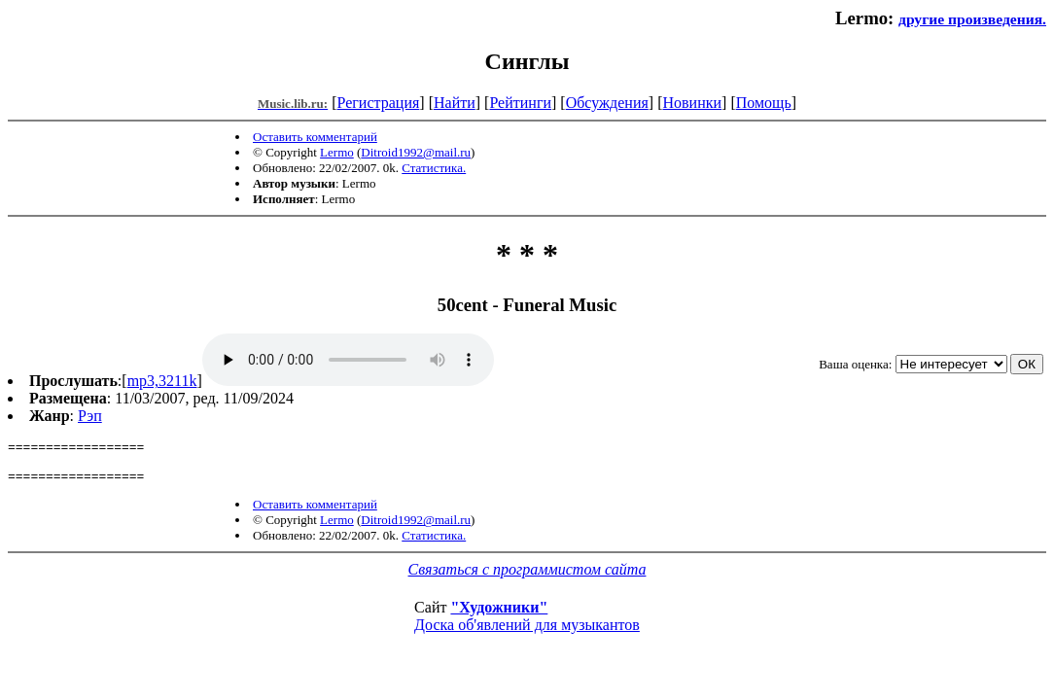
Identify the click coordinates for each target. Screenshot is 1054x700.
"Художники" (498, 616)
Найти (454, 102)
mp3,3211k (162, 380)
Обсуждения (607, 102)
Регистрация (378, 102)
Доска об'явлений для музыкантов (527, 633)
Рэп (90, 415)
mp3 (348, 359)
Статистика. (434, 167)
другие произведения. (972, 19)
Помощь (763, 102)
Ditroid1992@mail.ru (416, 152)
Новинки (691, 102)
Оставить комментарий (315, 136)
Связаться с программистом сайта (527, 578)
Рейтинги (520, 102)
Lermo (337, 152)
